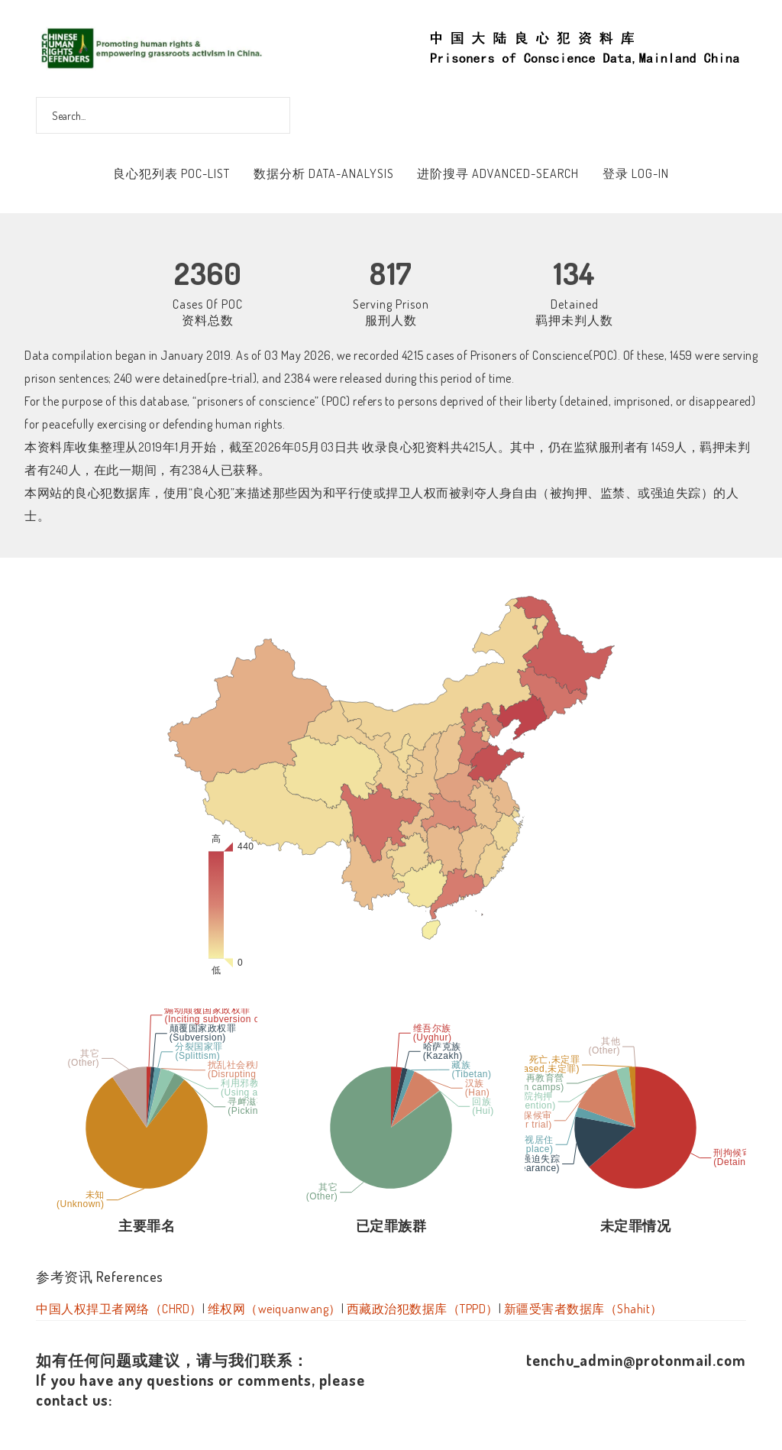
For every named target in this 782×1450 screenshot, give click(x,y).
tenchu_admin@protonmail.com (636, 1360)
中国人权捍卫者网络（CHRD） (119, 1308)
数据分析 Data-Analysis (324, 173)
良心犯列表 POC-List (171, 173)
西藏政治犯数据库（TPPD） (423, 1308)
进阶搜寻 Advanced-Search (498, 173)
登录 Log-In (636, 173)
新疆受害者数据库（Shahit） (583, 1308)
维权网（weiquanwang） (274, 1308)
